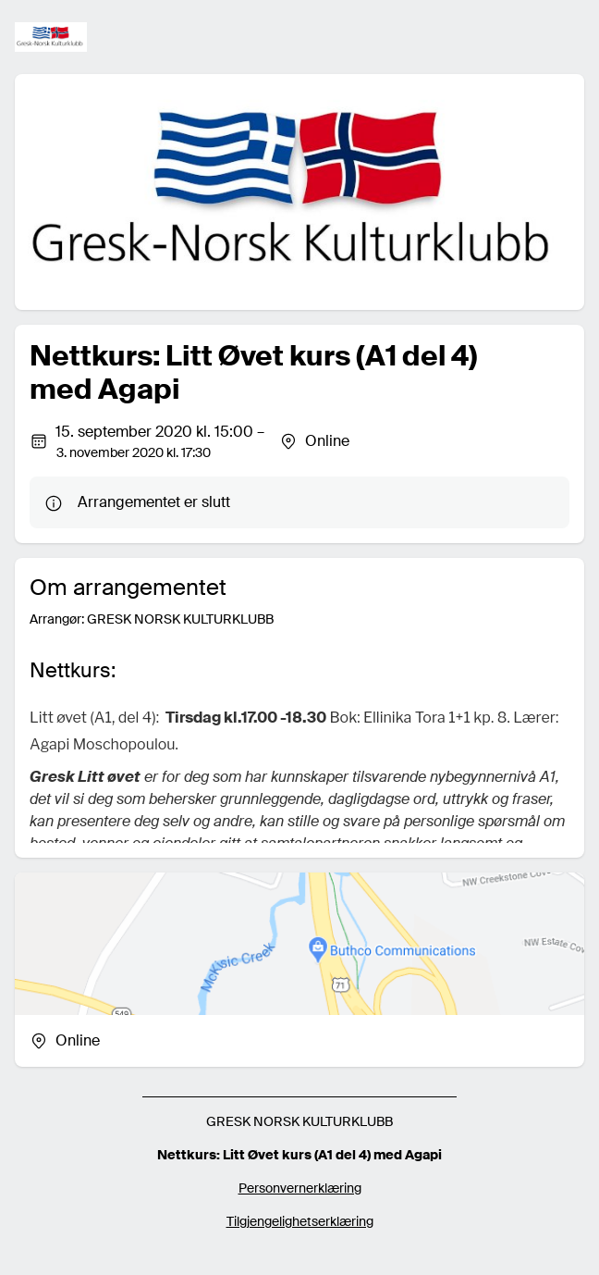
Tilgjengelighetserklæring (299, 1221)
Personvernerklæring (299, 1188)
